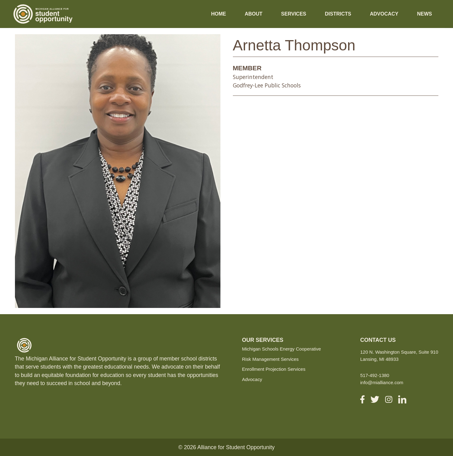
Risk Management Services (270, 359)
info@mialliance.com (381, 382)
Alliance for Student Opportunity (236, 447)
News (424, 13)
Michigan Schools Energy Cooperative (281, 348)
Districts (338, 13)
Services (293, 13)
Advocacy (384, 13)
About (253, 13)
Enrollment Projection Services (273, 369)
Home (218, 13)
